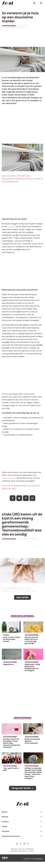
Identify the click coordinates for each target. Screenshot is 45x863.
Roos (35, 538)
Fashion (5, 821)
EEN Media (39, 859)
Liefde (4, 826)
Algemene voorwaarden (19, 851)
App (32, 498)
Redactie (14, 849)
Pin (26, 498)
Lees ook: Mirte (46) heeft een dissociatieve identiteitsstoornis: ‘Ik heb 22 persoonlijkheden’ (22, 178)
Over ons (21, 849)
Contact (31, 851)
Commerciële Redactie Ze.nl (16, 27)
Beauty (5, 817)
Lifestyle (5, 831)
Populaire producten (11, 836)
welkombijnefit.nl (9, 478)
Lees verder (22, 597)
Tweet (19, 498)
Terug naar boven (20, 788)
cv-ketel (11, 226)
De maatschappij (9, 25)
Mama (4, 812)
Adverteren (29, 849)
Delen (12, 498)
